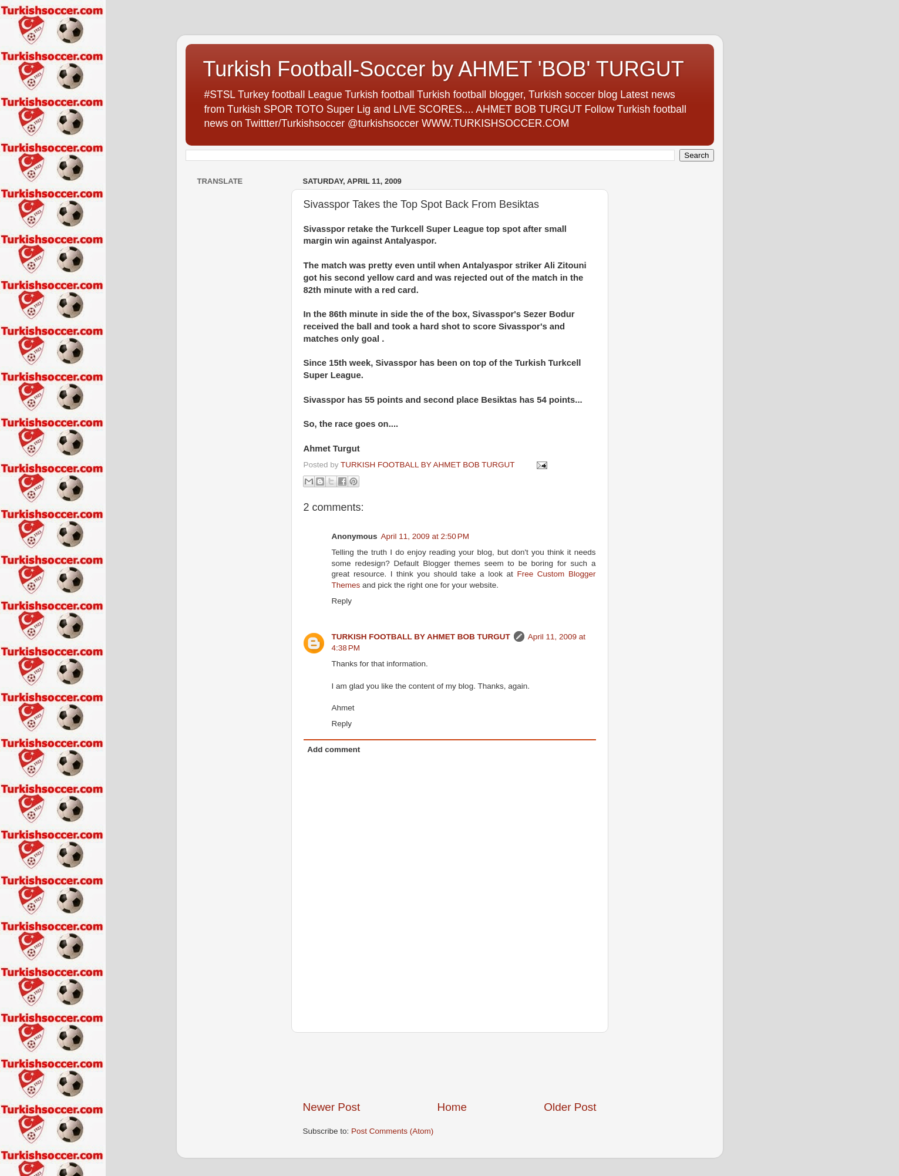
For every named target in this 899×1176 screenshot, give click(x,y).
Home (452, 1107)
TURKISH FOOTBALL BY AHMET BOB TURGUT (421, 636)
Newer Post (332, 1107)
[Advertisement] (449, 1066)
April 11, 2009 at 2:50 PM (425, 536)
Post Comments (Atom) (392, 1131)
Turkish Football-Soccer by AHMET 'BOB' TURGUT (443, 69)
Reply (342, 601)
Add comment (333, 749)
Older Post (570, 1107)
